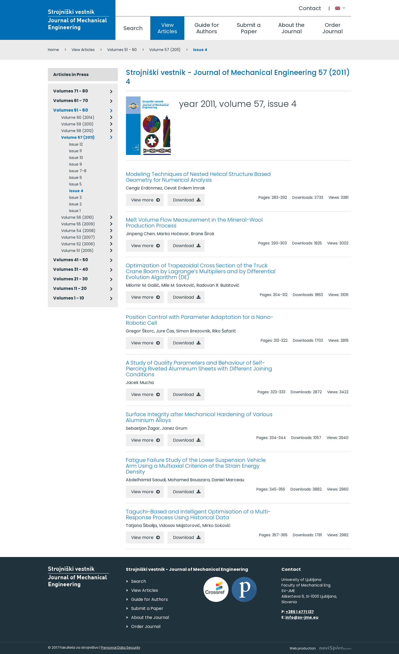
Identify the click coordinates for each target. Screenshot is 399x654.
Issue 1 (75, 210)
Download (183, 200)
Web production (320, 648)
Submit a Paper (249, 28)
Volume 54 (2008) (78, 230)
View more (142, 200)
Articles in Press (71, 74)
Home (53, 49)
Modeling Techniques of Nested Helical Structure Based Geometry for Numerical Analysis (198, 177)
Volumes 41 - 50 (70, 260)
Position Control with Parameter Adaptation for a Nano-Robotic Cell (199, 320)
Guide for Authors (206, 28)
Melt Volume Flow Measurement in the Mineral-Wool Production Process (194, 222)
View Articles (167, 28)
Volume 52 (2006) (78, 244)
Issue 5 (75, 184)
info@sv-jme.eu (301, 617)
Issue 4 (76, 190)
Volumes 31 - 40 (70, 269)
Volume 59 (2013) (77, 124)
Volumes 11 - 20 (70, 288)
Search (133, 28)
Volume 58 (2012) (77, 130)
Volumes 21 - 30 (70, 279)
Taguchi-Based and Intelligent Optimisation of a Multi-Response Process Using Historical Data (198, 514)
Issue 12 (76, 144)
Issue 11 (75, 151)
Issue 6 (75, 177)
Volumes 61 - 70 (70, 101)
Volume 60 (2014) (77, 117)
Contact (310, 8)
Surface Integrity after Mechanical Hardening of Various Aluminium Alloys (199, 417)
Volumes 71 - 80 (70, 91)
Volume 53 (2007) (78, 237)
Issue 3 (75, 197)
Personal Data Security (120, 647)
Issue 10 (76, 157)
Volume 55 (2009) (78, 224)
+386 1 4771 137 (300, 611)
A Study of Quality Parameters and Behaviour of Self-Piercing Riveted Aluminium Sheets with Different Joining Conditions (199, 368)
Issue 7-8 (77, 171)
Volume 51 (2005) (77, 250)
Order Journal (332, 28)
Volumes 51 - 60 (122, 49)
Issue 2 (75, 204)
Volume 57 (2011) (165, 49)
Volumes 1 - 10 (68, 298)
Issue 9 (75, 164)
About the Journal (291, 28)
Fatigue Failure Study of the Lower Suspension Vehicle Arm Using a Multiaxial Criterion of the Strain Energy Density (196, 465)
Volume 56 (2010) (77, 217)
